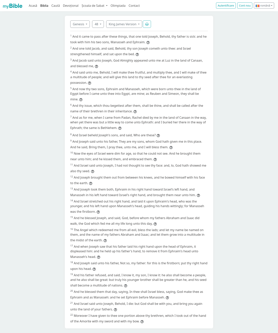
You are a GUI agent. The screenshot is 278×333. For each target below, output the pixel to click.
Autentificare (226, 5)
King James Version (123, 24)
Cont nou (245, 5)
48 (97, 24)
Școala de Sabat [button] (93, 5)
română (263, 5)
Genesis (79, 24)
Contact (134, 5)
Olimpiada (118, 5)
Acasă (33, 5)
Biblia (44, 5)
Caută (55, 5)
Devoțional (71, 5)
